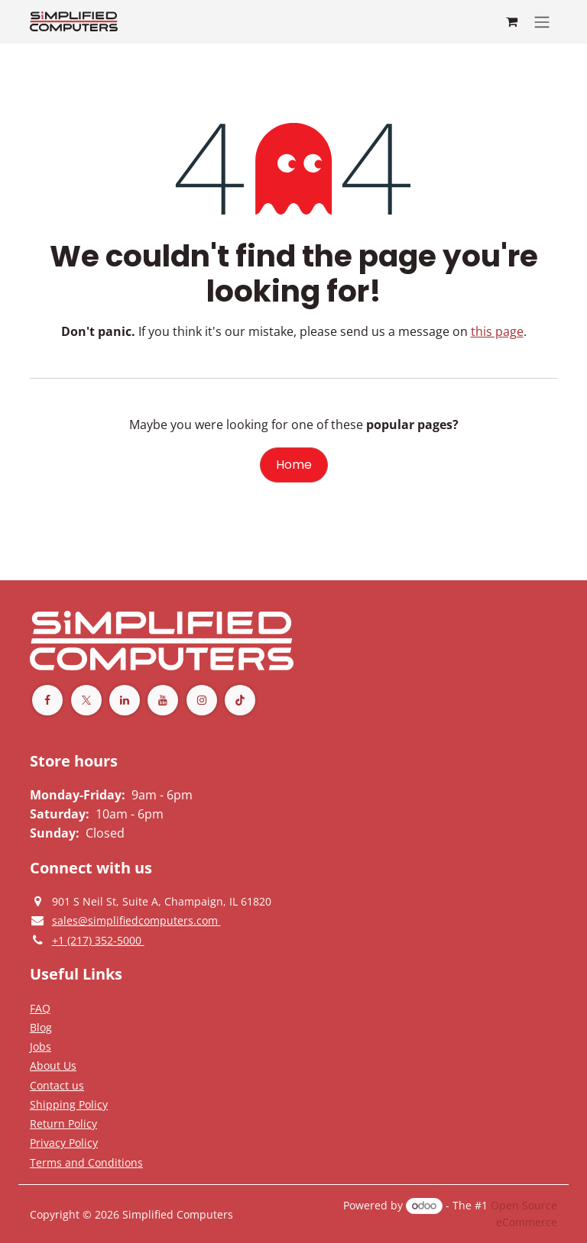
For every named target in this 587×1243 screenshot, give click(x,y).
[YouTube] (163, 700)
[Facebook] (47, 700)
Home (294, 464)
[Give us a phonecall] (98, 939)
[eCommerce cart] (511, 21)
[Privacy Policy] (40, 1007)
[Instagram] (201, 700)
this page (497, 331)
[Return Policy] (63, 1123)
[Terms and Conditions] (69, 1104)
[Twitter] (86, 700)
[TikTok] (240, 700)
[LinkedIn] (124, 700)
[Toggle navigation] (542, 21)
